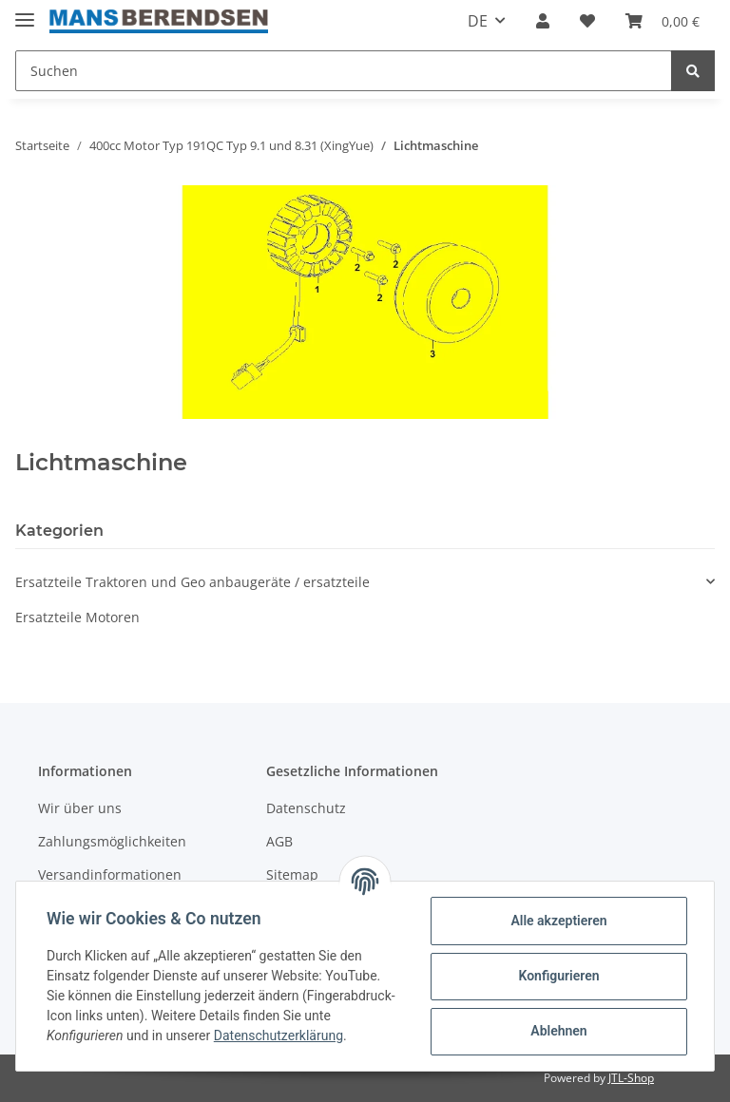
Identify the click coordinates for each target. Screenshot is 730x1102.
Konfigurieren (558, 975)
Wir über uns (80, 808)
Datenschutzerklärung (278, 1035)
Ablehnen (558, 1030)
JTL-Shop (631, 1078)
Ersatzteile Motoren (77, 617)
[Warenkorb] (662, 21)
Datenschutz (306, 808)
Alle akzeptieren (558, 920)
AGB (279, 841)
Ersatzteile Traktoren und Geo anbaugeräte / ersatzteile (192, 582)
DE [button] (478, 20)
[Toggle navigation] (24, 12)
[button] (543, 21)
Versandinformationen (110, 874)
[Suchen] (343, 70)
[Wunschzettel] (587, 21)
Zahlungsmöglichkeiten (112, 841)
